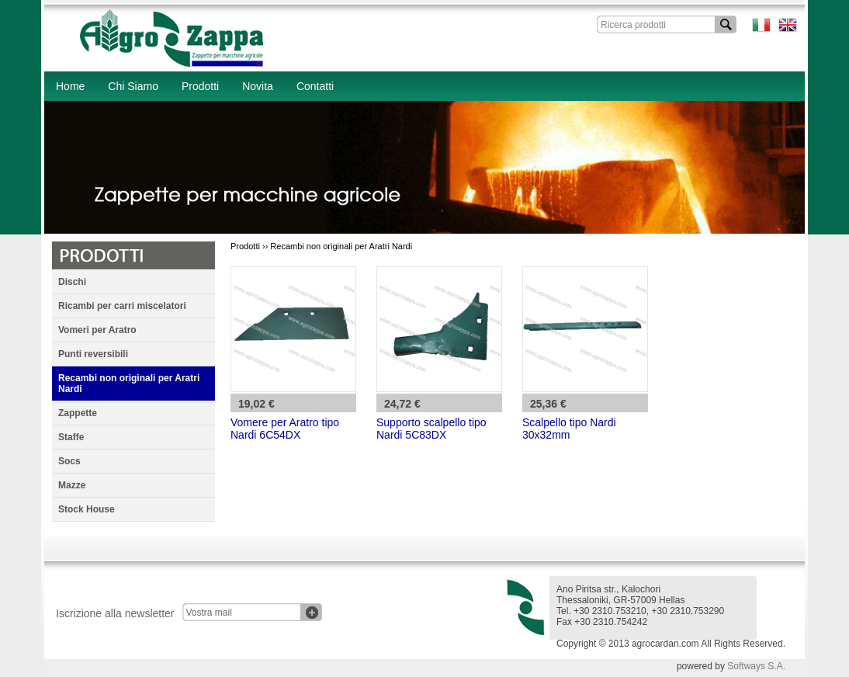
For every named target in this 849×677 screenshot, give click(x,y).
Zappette (77, 413)
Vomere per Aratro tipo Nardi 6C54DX (284, 428)
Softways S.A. (756, 666)
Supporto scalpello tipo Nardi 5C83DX (431, 428)
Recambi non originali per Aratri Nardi (128, 383)
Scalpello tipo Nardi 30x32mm (569, 428)
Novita (257, 86)
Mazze (71, 485)
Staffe (71, 437)
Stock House (86, 509)
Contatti (315, 86)
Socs (69, 461)
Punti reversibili (93, 354)
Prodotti (200, 86)
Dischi (72, 281)
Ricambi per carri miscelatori (122, 305)
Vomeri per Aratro (97, 330)
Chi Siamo (133, 86)
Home (70, 86)
